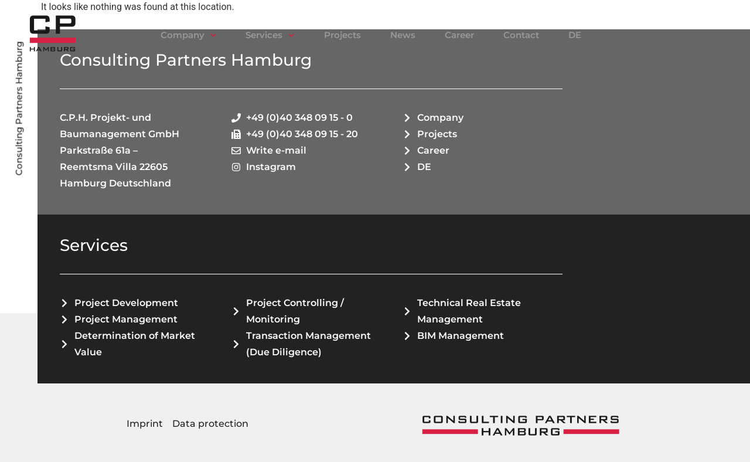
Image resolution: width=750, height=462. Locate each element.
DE (574, 34)
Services (270, 35)
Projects (342, 34)
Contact (521, 34)
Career (459, 34)
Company (189, 35)
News (402, 34)
